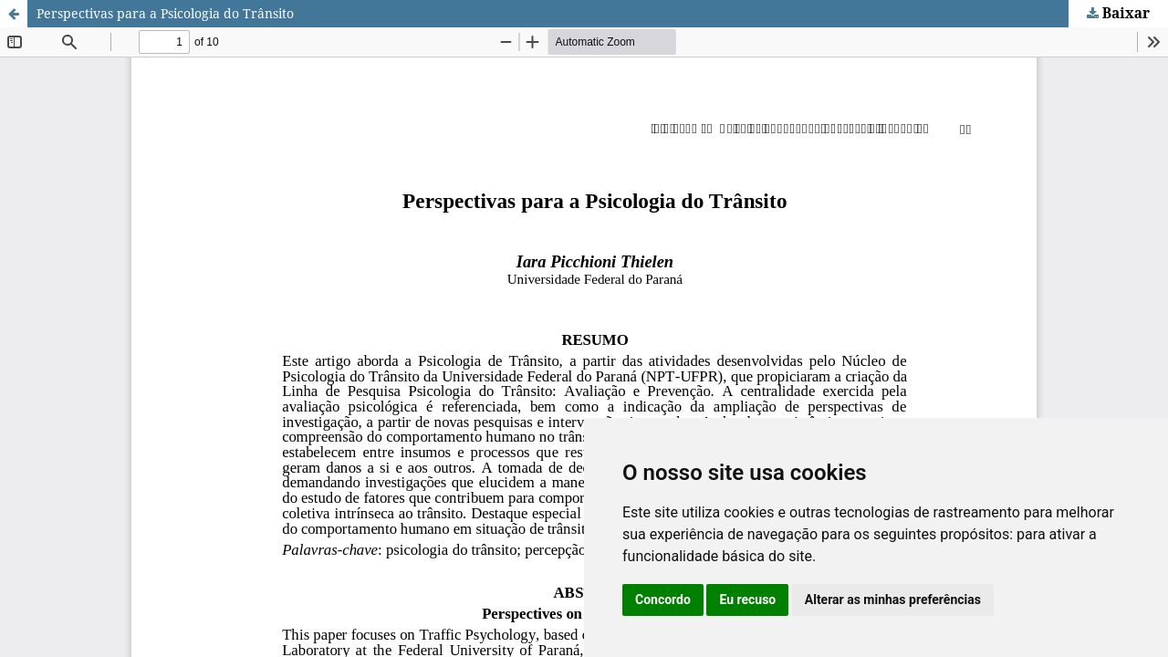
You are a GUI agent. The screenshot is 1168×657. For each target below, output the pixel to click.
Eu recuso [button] (747, 599)
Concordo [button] (663, 599)
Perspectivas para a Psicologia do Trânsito (165, 13)
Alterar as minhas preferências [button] (893, 599)
